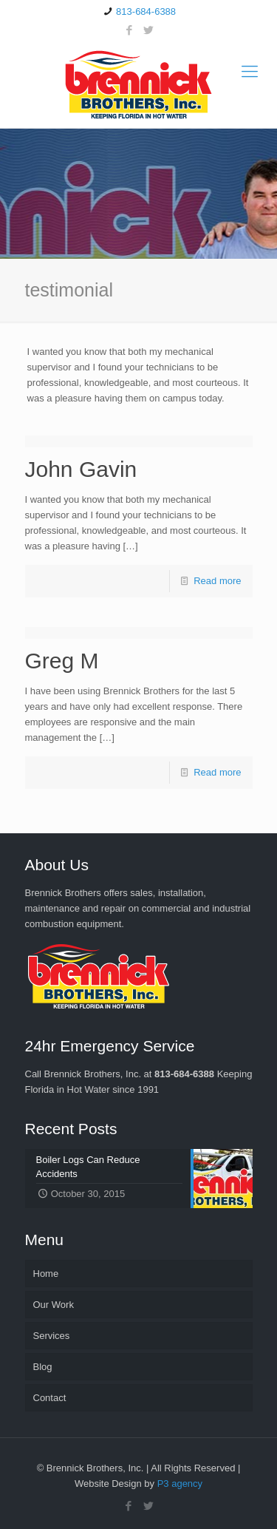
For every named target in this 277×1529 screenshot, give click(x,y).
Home (46, 1273)
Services (51, 1335)
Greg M (62, 660)
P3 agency (179, 1483)
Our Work (53, 1304)
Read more (217, 580)
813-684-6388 (146, 11)
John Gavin (81, 469)
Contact (49, 1397)
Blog (42, 1366)
